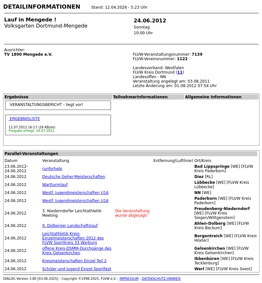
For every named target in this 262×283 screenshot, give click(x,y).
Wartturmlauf (55, 184)
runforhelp (52, 168)
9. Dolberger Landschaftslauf (70, 225)
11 (180, 72)
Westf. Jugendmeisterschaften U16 (75, 192)
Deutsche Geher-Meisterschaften (73, 176)
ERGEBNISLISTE (24, 119)
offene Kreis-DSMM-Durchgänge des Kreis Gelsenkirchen (76, 250)
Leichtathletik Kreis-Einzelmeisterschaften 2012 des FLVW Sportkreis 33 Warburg (73, 238)
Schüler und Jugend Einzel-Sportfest (76, 269)
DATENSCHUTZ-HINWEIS (161, 278)
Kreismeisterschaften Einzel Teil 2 (74, 261)
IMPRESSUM (129, 278)
